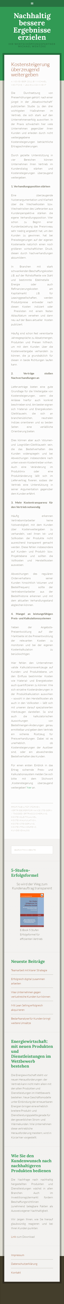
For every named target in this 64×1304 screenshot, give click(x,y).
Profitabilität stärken (25, 807)
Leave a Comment (35, 85)
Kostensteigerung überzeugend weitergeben (30, 69)
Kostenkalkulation (23, 820)
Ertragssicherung (35, 813)
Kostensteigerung (23, 823)
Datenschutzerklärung (24, 1263)
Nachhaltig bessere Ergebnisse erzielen (32, 26)
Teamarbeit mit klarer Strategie (29, 970)
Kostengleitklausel (23, 817)
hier (29, 787)
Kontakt (16, 1272)
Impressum (17, 1255)
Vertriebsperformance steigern (31, 810)
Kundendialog (20, 830)
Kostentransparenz (23, 827)
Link (13, 1236)
